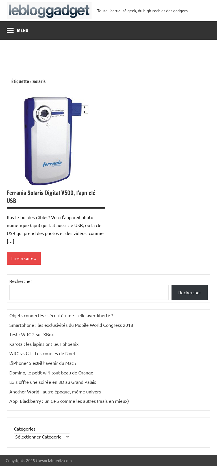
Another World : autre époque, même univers (55, 391)
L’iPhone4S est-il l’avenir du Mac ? (42, 363)
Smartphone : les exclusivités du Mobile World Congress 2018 (71, 325)
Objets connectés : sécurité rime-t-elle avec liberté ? (61, 315)
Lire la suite (22, 258)
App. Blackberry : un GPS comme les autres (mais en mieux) (69, 401)
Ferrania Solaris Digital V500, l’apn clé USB (51, 197)
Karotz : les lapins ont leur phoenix (44, 344)
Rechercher (20, 281)
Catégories (25, 428)
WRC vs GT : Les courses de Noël (42, 353)
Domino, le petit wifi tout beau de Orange (51, 372)
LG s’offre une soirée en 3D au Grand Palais (52, 382)
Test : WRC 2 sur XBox (31, 334)
